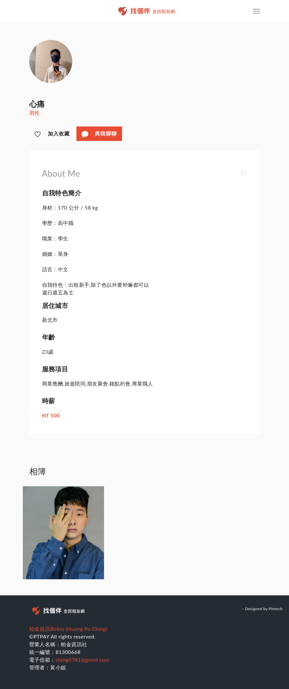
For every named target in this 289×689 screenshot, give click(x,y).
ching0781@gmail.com (82, 659)
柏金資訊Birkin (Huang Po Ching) (68, 629)
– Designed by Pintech (262, 608)
